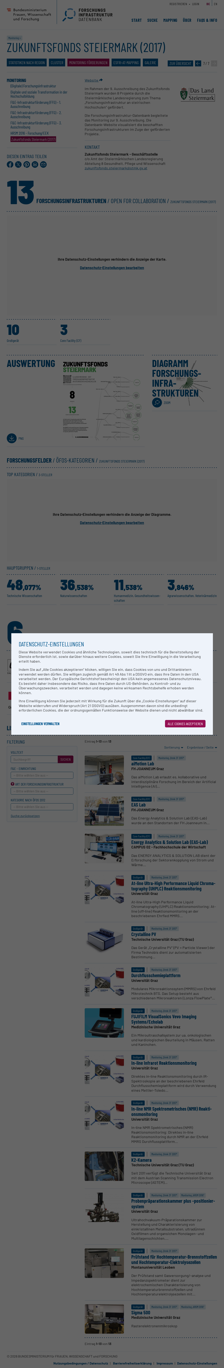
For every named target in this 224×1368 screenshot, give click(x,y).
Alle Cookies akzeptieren (185, 723)
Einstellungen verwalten (40, 723)
